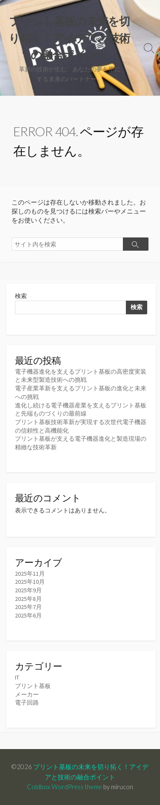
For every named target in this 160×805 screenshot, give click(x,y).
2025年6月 (28, 615)
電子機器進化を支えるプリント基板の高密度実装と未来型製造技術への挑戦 (80, 376)
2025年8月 (28, 599)
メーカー (27, 694)
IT (17, 677)
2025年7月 (28, 607)
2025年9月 (28, 590)
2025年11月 (30, 573)
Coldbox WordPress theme (64, 786)
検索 (21, 296)
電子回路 (27, 702)
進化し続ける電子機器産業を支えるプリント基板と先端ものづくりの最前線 (80, 409)
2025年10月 (30, 581)
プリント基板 (33, 686)
